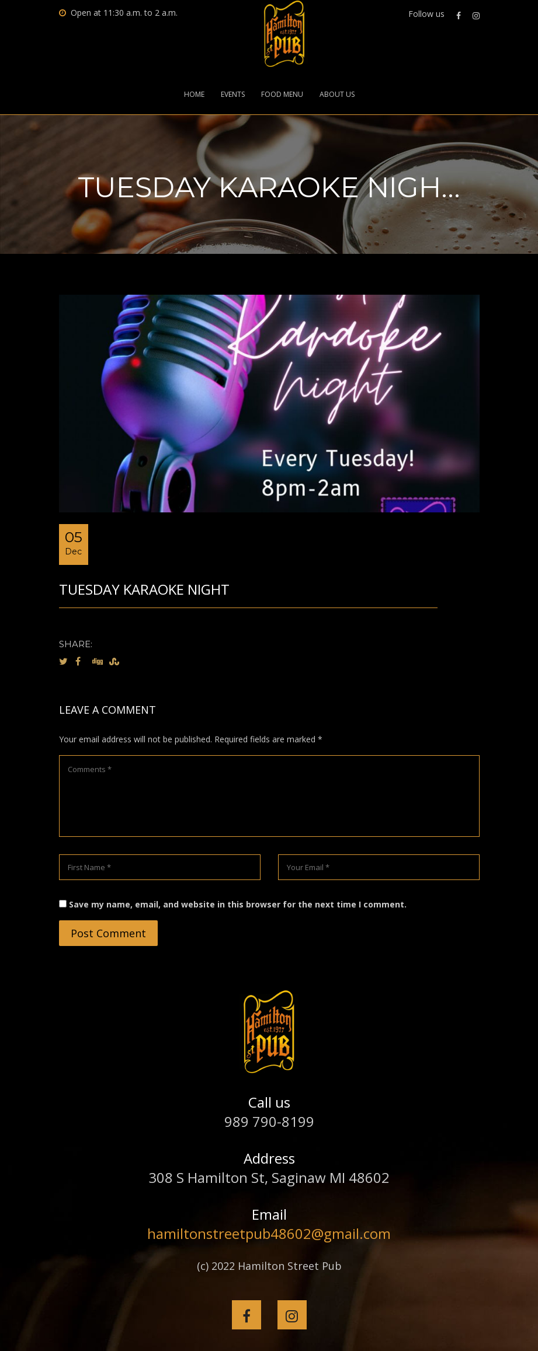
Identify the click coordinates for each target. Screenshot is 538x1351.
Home (194, 94)
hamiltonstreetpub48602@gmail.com (269, 1233)
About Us (337, 94)
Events (233, 94)
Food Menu (282, 94)
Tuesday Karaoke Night (144, 589)
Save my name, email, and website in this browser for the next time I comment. (238, 904)
